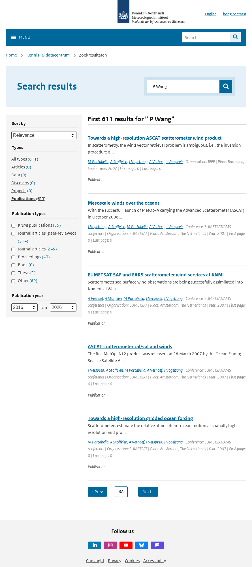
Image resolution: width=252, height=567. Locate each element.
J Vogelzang (138, 161)
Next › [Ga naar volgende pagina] (148, 491)
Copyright (95, 560)
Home (11, 55)
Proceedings (34, 256)
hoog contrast (234, 14)
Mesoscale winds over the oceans (124, 203)
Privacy (114, 560)
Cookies (132, 560)
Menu (24, 37)
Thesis (27, 272)
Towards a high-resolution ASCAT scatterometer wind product (154, 138)
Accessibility (154, 560)
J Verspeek (174, 161)
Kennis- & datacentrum (48, 55)
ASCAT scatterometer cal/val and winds (130, 346)
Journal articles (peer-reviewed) (47, 237)
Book (26, 264)
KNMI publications (39, 225)
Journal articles (37, 249)
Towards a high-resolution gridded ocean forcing (140, 418)
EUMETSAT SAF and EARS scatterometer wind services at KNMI (156, 275)
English (210, 14)
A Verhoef (157, 161)
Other (27, 280)
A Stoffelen (118, 161)
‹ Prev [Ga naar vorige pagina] (97, 491)
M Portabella (98, 161)
